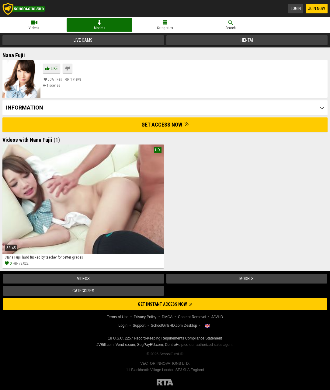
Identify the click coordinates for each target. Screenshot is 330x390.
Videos (34, 28)
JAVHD (217, 317)
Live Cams (83, 40)
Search (230, 28)
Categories (165, 28)
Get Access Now (165, 124)
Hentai (247, 40)
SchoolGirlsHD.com (23, 8)
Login (296, 8)
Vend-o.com (125, 345)
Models (99, 28)
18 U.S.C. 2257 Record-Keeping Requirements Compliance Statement (165, 338)
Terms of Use (117, 317)
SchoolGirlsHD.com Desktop (174, 325)
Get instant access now (165, 304)
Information (24, 107)
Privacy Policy (145, 317)
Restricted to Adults (165, 382)
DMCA (167, 317)
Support (139, 325)
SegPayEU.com (150, 345)
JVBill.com (104, 345)
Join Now (316, 8)
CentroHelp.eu (176, 345)
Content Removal (192, 317)
